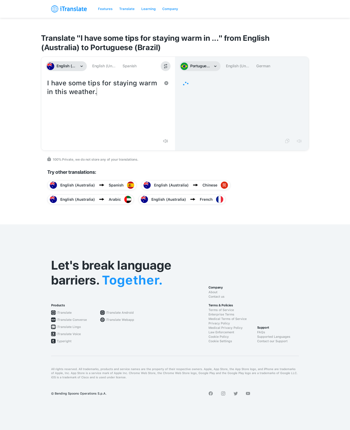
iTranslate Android (120, 312)
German (263, 66)
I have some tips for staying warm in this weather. (104, 106)
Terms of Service (221, 310)
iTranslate (64, 312)
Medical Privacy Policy (225, 328)
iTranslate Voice (69, 334)
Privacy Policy (219, 323)
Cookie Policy (218, 336)
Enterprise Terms (221, 314)
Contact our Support (272, 341)
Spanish (129, 66)
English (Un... (103, 66)
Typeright (64, 341)
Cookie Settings (220, 341)
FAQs (261, 332)
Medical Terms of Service (227, 319)
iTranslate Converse (72, 319)
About (212, 292)
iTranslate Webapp (120, 319)
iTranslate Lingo (69, 327)
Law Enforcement (221, 332)
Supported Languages (273, 336)
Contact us (216, 296)
